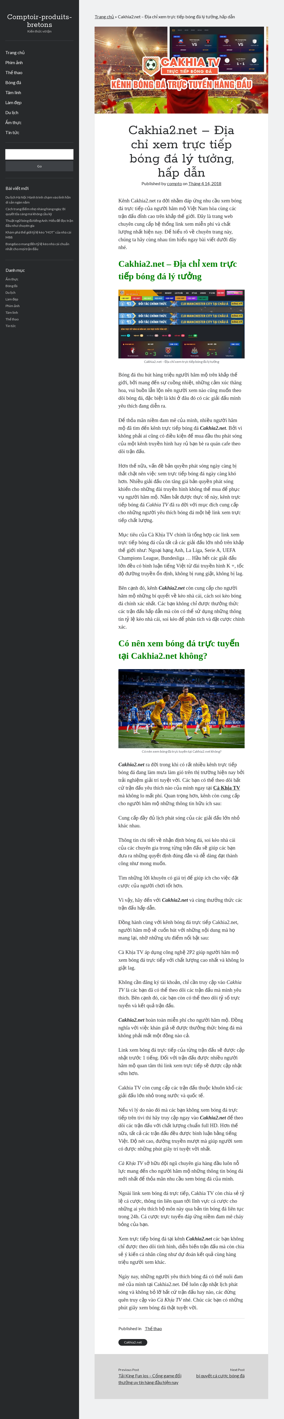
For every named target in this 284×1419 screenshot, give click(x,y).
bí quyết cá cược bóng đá (220, 1375)
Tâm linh (13, 92)
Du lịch (11, 112)
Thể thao (13, 72)
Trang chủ (15, 52)
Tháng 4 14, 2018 (204, 183)
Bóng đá (13, 82)
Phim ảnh (14, 62)
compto (174, 183)
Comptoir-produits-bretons (39, 21)
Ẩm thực (13, 122)
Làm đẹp (13, 102)
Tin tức (12, 132)
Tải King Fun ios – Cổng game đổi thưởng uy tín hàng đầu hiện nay (149, 1379)
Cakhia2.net (133, 1342)
